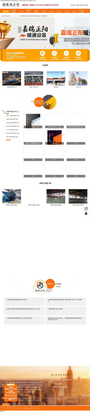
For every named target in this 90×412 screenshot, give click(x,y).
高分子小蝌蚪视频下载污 (13, 115)
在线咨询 (74, 11)
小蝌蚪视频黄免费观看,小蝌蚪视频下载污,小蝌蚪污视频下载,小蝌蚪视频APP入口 (18, 0)
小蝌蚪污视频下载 (36, 11)
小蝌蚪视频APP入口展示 (28, 11)
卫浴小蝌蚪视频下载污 (12, 129)
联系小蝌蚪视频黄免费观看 (81, 11)
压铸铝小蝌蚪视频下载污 (13, 133)
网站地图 (2, 411)
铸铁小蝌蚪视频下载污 (12, 136)
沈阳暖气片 (16, 404)
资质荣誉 (51, 11)
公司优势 (59, 11)
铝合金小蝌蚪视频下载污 (13, 122)
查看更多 (8, 140)
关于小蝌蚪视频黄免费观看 (13, 11)
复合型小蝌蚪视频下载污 (13, 126)
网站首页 (6, 11)
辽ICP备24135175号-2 (7, 408)
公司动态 (21, 11)
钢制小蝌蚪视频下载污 (12, 119)
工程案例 (43, 11)
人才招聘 (66, 11)
